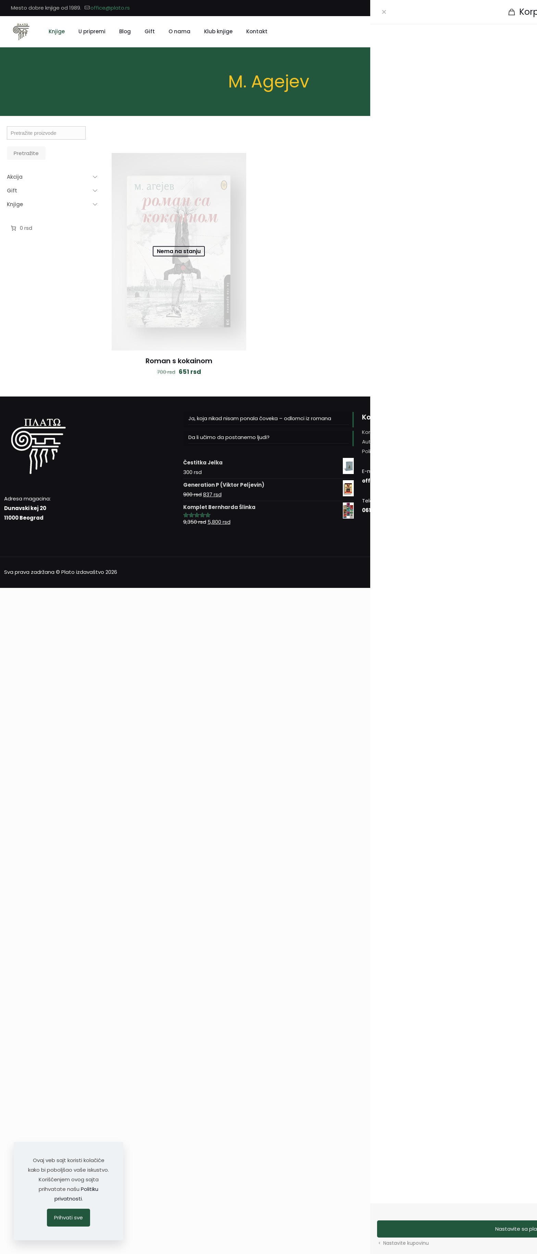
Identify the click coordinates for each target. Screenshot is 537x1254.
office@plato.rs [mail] (110, 7)
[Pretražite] (490, 32)
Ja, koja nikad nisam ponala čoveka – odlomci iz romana (259, 418)
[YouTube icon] (522, 8)
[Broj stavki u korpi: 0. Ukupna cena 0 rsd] (21, 228)
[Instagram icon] (513, 8)
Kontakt (372, 432)
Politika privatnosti (385, 451)
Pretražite (26, 153)
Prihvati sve (68, 1217)
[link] (449, 136)
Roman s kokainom (179, 361)
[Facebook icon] (505, 8)
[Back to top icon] (526, 571)
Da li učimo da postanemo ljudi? (229, 437)
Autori (369, 441)
